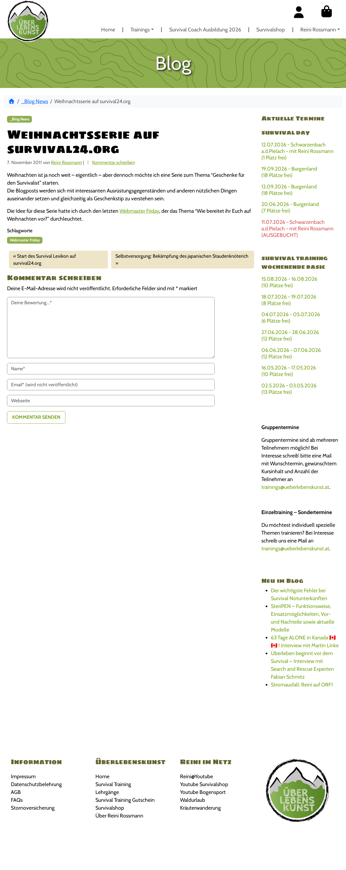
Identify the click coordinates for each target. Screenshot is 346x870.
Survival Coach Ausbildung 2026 (205, 29)
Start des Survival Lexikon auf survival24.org (44, 259)
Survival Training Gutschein (125, 800)
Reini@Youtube (196, 776)
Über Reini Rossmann (119, 815)
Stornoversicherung (33, 807)
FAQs (17, 800)
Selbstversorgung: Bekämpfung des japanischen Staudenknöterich (181, 256)
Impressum (23, 776)
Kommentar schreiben (113, 162)
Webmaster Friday (139, 211)
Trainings (140, 29)
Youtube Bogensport (203, 792)
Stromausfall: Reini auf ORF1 (302, 684)
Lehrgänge (107, 792)
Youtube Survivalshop (204, 784)
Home (108, 29)
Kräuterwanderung (200, 807)
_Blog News (34, 101)
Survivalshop (270, 29)
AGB (16, 792)
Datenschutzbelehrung (36, 784)
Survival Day (285, 132)
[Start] (11, 101)
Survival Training (113, 784)
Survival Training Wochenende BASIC (294, 262)
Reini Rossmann (318, 29)
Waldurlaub (192, 800)
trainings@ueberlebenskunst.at (295, 487)
